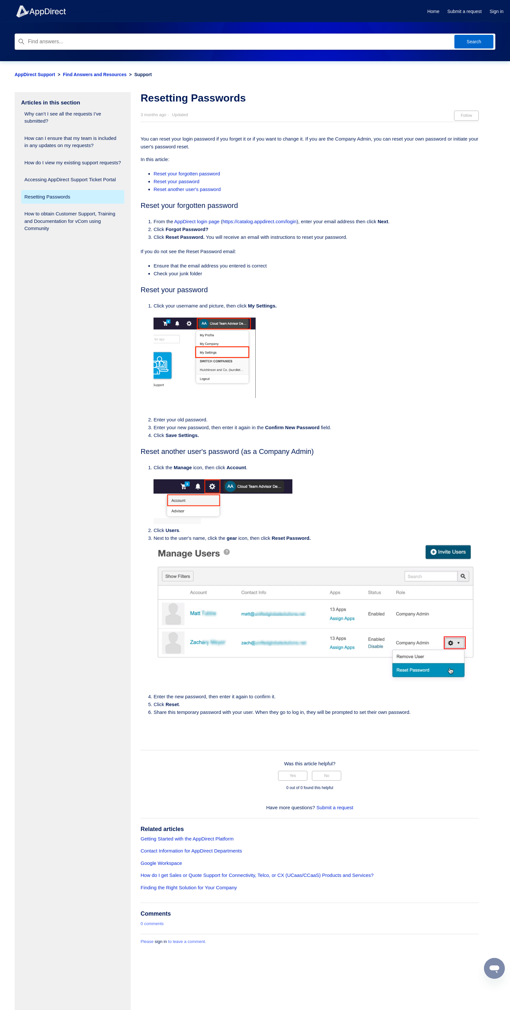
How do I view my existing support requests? (72, 162)
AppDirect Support (35, 74)
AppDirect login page (197, 221)
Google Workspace (161, 863)
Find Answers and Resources (95, 74)
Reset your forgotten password (187, 173)
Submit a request (464, 11)
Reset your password (176, 181)
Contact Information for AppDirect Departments (191, 850)
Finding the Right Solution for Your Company (189, 887)
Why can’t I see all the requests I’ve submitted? (62, 117)
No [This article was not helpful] (326, 775)
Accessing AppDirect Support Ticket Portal (70, 179)
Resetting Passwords (47, 196)
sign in (161, 941)
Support (143, 74)
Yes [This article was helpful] (292, 775)
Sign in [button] (496, 11)
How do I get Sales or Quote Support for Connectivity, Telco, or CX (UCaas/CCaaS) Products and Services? (257, 875)
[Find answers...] (255, 42)
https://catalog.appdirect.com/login (259, 221)
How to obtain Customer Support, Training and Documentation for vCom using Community (69, 221)
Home (433, 11)
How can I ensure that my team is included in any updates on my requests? (70, 141)
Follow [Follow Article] (466, 115)
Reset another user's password (187, 189)
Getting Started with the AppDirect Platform (187, 838)
